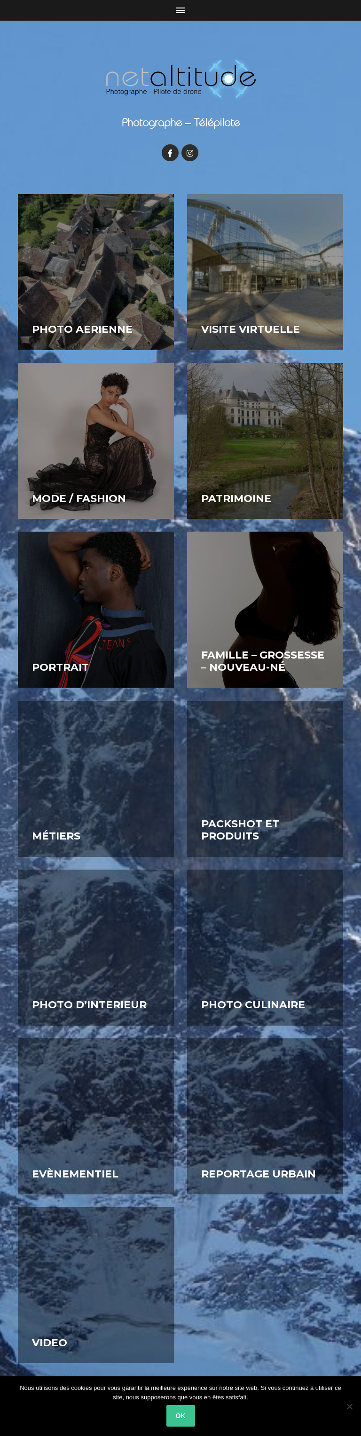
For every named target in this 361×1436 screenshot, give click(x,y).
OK (181, 1416)
